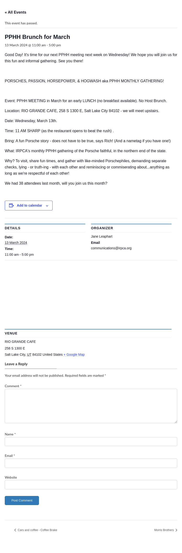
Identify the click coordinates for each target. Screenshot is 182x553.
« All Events (15, 12)
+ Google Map (74, 354)
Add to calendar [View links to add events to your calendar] (29, 205)
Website (11, 483)
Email (10, 461)
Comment (13, 386)
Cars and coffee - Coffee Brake (37, 535)
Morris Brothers (164, 535)
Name (10, 440)
